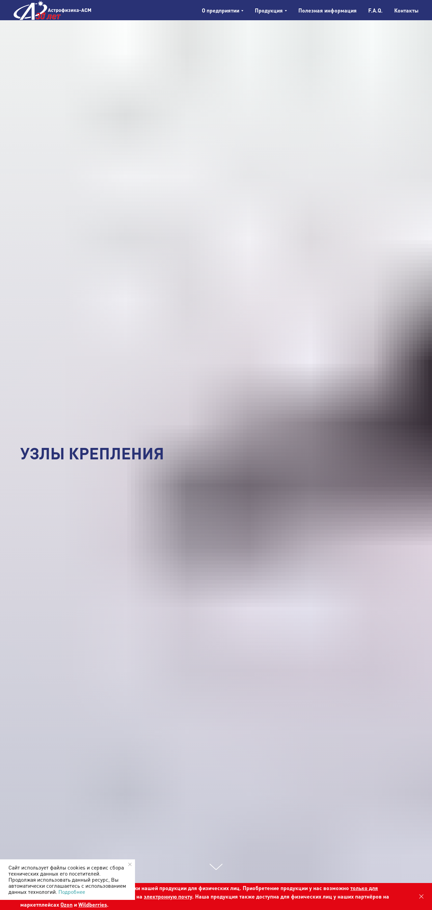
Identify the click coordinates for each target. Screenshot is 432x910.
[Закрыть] (421, 897)
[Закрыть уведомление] (130, 864)
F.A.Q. (375, 10)
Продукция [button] (269, 10)
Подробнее (71, 892)
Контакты (406, 10)
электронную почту (168, 896)
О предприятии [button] (220, 10)
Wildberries (92, 904)
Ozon (66, 904)
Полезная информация (327, 10)
